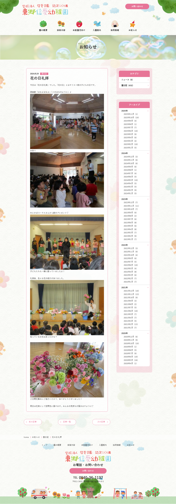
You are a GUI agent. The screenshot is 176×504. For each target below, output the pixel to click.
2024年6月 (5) (130, 177)
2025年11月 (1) (131, 114)
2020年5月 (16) (131, 360)
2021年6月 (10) (131, 311)
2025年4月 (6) (130, 137)
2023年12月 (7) (131, 202)
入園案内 (103, 445)
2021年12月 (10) (131, 291)
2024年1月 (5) (130, 193)
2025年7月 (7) (130, 127)
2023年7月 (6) (130, 219)
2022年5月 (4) (130, 268)
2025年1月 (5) (130, 148)
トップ (44, 445)
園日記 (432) (127, 85)
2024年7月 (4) (130, 173)
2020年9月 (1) (130, 347)
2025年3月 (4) (130, 141)
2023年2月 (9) (130, 236)
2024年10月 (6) (131, 163)
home (27, 437)
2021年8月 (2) (130, 304)
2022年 (124, 245)
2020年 (124, 333)
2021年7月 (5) (130, 307)
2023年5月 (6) (130, 226)
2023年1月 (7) (130, 239)
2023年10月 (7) (131, 209)
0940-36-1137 (91, 478)
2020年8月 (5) (130, 350)
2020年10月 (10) (131, 343)
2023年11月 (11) (131, 206)
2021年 (124, 287)
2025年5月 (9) (130, 134)
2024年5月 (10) (131, 180)
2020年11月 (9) (131, 340)
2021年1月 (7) (130, 328)
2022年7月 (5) (130, 262)
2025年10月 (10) (131, 117)
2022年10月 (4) (131, 255)
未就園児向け (87, 445)
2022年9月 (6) (130, 258)
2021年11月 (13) (131, 294)
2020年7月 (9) (130, 353)
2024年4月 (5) (130, 183)
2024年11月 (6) (131, 160)
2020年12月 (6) (131, 337)
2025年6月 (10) (131, 131)
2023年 (124, 199)
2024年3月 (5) (130, 187)
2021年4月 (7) (130, 318)
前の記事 (33, 422)
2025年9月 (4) (130, 121)
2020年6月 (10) (131, 357)
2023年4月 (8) (130, 229)
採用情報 (117, 445)
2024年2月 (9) (130, 190)
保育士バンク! (88, 487)
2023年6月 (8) (130, 223)
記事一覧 (67, 422)
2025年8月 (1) (130, 124)
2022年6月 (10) (131, 265)
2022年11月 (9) (131, 252)
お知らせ (36, 437)
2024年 (124, 153)
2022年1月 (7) (130, 282)
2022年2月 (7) (130, 278)
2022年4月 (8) (130, 272)
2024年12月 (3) (131, 157)
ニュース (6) (127, 80)
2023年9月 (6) (130, 213)
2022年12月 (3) (131, 248)
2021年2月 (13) (131, 324)
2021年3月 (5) (130, 321)
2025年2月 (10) (131, 144)
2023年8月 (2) (130, 216)
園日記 (44, 74)
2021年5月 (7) (130, 314)
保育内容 (71, 445)
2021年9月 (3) (130, 301)
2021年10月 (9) (131, 297)
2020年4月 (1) (130, 363)
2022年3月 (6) (130, 275)
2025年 (124, 111)
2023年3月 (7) (130, 233)
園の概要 (57, 445)
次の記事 (101, 422)
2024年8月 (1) (130, 170)
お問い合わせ (137, 6)
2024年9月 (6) (130, 167)
